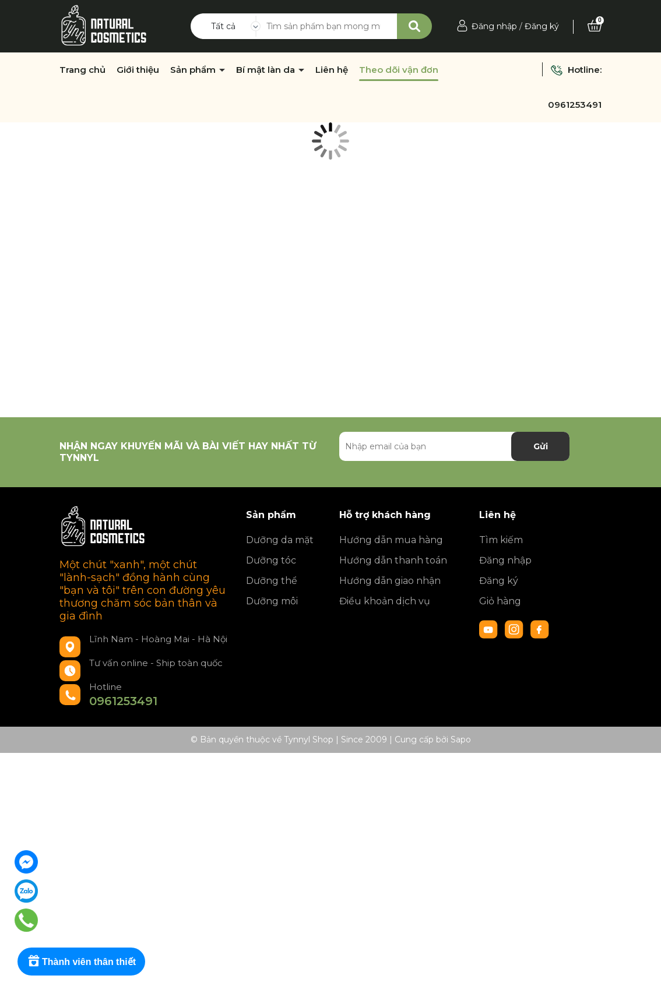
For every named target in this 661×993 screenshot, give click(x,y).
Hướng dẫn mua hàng (391, 539)
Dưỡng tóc (271, 560)
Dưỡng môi (272, 601)
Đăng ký (542, 26)
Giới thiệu (138, 70)
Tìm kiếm (501, 539)
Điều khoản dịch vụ (384, 601)
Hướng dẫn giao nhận (390, 580)
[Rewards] (81, 962)
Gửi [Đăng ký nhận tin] (540, 446)
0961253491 (575, 104)
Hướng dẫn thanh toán (393, 560)
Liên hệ (331, 70)
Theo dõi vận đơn (398, 70)
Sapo (461, 739)
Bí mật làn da (266, 70)
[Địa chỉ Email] (454, 446)
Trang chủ (82, 70)
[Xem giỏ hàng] (595, 26)
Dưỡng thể (271, 580)
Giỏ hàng (500, 601)
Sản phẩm (194, 70)
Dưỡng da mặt (280, 539)
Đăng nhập (494, 26)
